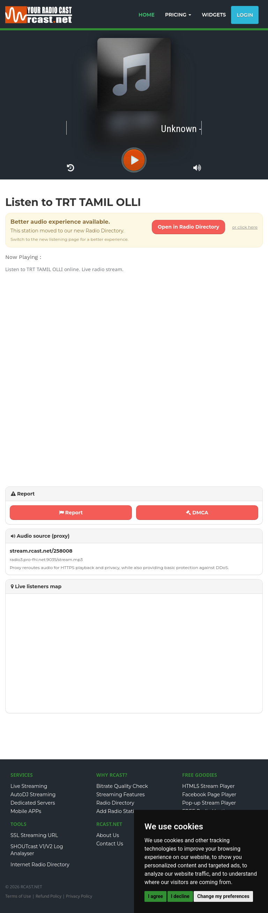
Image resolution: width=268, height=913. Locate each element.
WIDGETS (214, 14)
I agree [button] (155, 896)
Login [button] (245, 15)
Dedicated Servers (32, 803)
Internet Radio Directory (39, 864)
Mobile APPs (25, 811)
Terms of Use (18, 896)
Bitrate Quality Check (122, 786)
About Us (107, 835)
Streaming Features (120, 794)
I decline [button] (180, 896)
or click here (245, 227)
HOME (147, 14)
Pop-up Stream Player (209, 803)
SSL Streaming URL (34, 835)
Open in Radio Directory (188, 227)
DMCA (197, 512)
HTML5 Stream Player (208, 786)
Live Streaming (28, 786)
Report (71, 512)
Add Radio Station (118, 811)
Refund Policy (48, 896)
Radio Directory (115, 803)
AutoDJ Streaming (32, 794)
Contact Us (109, 844)
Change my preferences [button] (223, 896)
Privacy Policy (79, 896)
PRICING (178, 14)
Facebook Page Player (209, 794)
